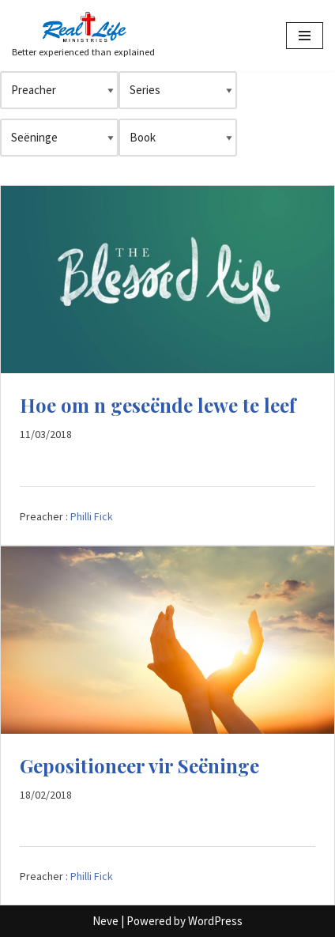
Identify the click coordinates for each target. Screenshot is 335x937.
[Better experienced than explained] (83, 35)
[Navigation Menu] (304, 35)
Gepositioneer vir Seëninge (139, 765)
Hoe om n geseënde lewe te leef (157, 404)
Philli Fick (91, 516)
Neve (105, 920)
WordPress (215, 920)
